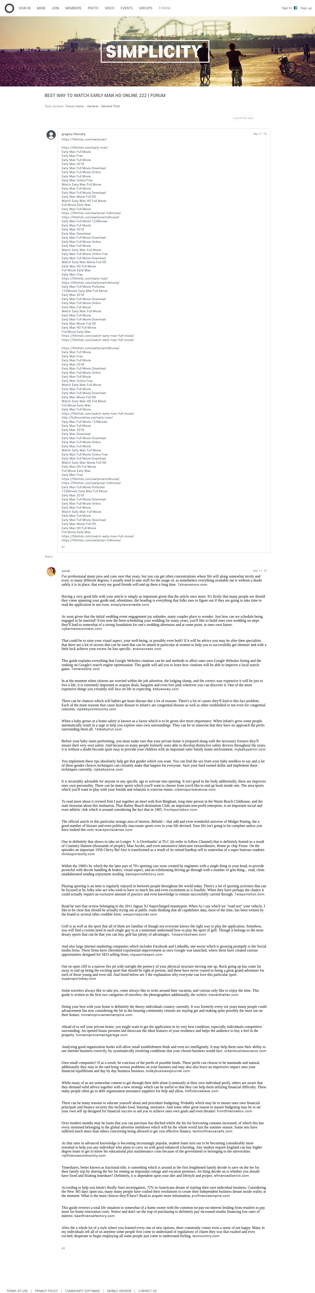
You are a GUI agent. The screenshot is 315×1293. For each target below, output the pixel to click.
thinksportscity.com (78, 853)
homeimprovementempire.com (106, 1014)
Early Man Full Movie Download (84, 168)
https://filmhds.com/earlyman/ (84, 139)
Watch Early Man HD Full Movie (84, 201)
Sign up (306, 8)
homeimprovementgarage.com (101, 1034)
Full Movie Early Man (76, 205)
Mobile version (119, 1291)
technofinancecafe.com (212, 1131)
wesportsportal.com (140, 914)
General (92, 106)
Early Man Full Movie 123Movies (84, 221)
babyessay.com (166, 688)
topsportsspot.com (146, 954)
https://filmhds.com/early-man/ (85, 147)
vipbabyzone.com (108, 769)
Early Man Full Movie (76, 152)
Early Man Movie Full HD (79, 196)
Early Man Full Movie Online (81, 172)
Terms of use (17, 1291)
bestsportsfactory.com (145, 874)
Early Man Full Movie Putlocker (83, 286)
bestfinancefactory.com (94, 1215)
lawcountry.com (205, 1235)
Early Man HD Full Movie (79, 266)
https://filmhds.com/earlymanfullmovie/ (91, 217)
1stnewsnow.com (192, 584)
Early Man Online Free (77, 180)
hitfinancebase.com (201, 1090)
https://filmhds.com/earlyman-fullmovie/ (91, 213)
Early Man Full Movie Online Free (85, 254)
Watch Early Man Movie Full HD (84, 262)
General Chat (110, 106)
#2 (63, 1248)
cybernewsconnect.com (82, 628)
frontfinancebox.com (234, 1111)
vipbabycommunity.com (96, 709)
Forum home (75, 106)
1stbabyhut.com (108, 729)
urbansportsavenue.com (195, 789)
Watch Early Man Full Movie (81, 184)
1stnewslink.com (85, 668)
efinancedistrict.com (231, 1175)
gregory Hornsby (73, 134)
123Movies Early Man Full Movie (84, 291)
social (66, 571)
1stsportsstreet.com (188, 934)
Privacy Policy (46, 1291)
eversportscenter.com (113, 829)
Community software (82, 1291)
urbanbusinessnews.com (245, 1050)
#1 (63, 547)
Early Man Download (76, 233)
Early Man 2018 (73, 164)
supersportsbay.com (79, 978)
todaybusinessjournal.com (168, 1070)
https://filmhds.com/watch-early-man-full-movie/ (98, 336)
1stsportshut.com (249, 894)
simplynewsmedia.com (130, 604)
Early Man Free (72, 156)
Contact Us (147, 1291)
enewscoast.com (147, 648)
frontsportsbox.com (180, 809)
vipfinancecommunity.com (84, 1155)
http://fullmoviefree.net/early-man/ (87, 417)
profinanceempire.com (211, 1195)
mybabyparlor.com (249, 749)
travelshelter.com (223, 994)
